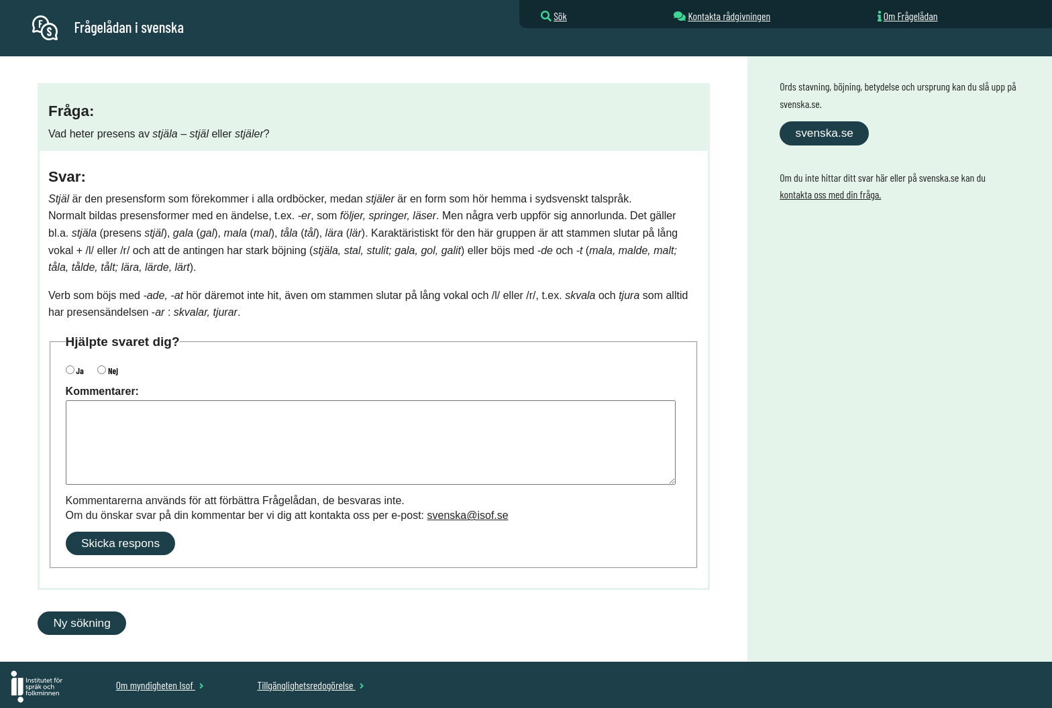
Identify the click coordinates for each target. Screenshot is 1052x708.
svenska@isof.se (468, 515)
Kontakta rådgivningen (729, 15)
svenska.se (824, 132)
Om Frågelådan (911, 15)
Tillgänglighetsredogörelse (310, 684)
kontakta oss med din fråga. (830, 194)
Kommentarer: (102, 391)
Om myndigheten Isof (160, 684)
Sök (560, 15)
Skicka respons (120, 543)
